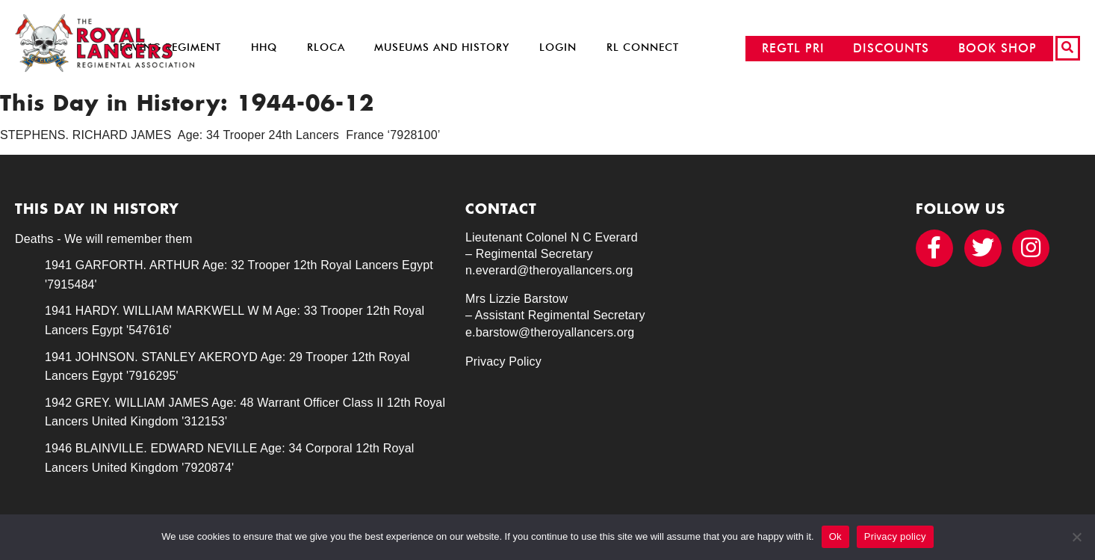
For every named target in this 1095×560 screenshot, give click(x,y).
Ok (835, 536)
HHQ (264, 47)
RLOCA (326, 47)
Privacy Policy (503, 361)
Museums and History (441, 47)
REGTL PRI (793, 48)
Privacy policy (895, 536)
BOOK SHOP (997, 48)
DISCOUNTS (891, 48)
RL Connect (643, 47)
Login (558, 47)
